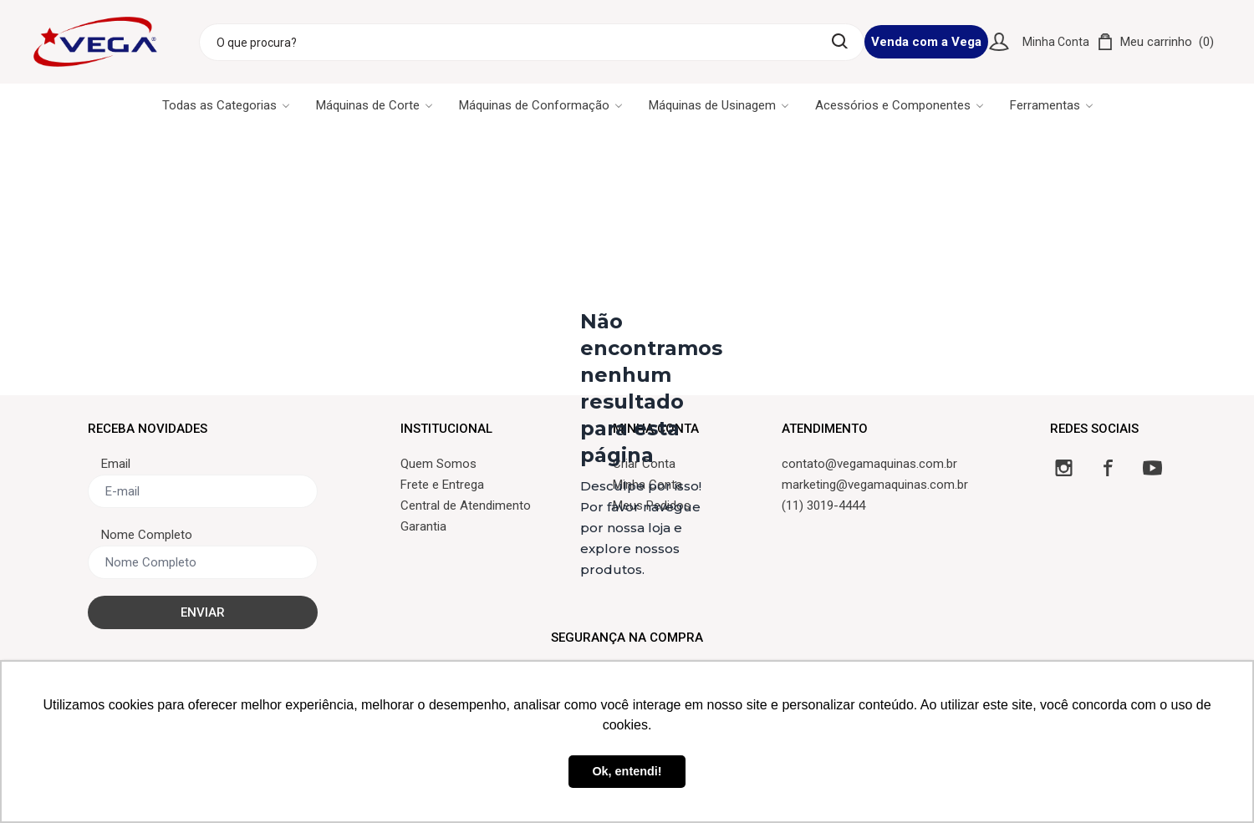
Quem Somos (438, 463)
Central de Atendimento (465, 505)
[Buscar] (840, 41)
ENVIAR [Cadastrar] (203, 612)
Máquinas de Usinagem (718, 105)
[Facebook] (1108, 467)
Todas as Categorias (225, 105)
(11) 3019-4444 (823, 505)
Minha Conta (1055, 41)
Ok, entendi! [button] (626, 771)
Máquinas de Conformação (540, 105)
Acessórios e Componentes (899, 105)
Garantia (423, 526)
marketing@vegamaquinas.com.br (875, 484)
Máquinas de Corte (374, 105)
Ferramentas (1051, 105)
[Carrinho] (1155, 41)
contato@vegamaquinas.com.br (869, 463)
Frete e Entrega (442, 484)
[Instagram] (1064, 467)
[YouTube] (1152, 467)
